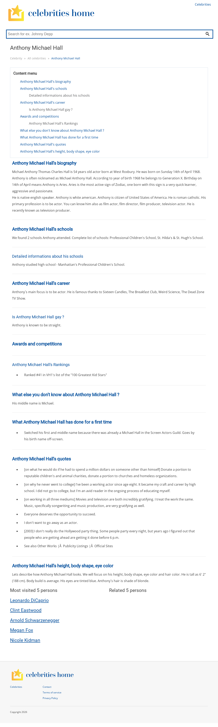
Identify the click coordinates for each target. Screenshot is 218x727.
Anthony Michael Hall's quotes (43, 144)
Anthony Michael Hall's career (42, 102)
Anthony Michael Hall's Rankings (53, 123)
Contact (47, 687)
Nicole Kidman (25, 640)
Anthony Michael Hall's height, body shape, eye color (60, 151)
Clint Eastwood (25, 610)
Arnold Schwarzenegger (34, 620)
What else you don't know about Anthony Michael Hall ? (62, 130)
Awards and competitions (39, 116)
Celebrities (203, 4)
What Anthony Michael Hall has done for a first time (59, 137)
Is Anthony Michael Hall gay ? (50, 109)
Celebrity (16, 58)
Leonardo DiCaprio (29, 600)
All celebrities (37, 58)
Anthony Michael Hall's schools (43, 88)
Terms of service (52, 692)
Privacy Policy (50, 698)
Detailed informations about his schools (59, 95)
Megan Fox (21, 630)
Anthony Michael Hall (65, 58)
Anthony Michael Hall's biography (45, 81)
